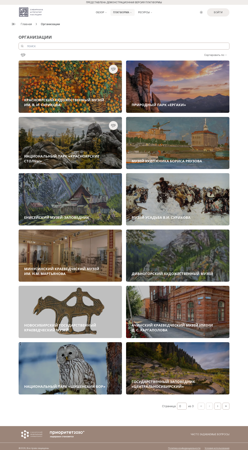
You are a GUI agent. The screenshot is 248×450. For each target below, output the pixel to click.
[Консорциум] (23, 55)
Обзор (101, 12)
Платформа (122, 12)
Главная (26, 24)
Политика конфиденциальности (184, 444)
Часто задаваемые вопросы (210, 430)
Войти (218, 12)
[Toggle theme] (201, 12)
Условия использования (217, 444)
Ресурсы (145, 12)
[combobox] (215, 55)
